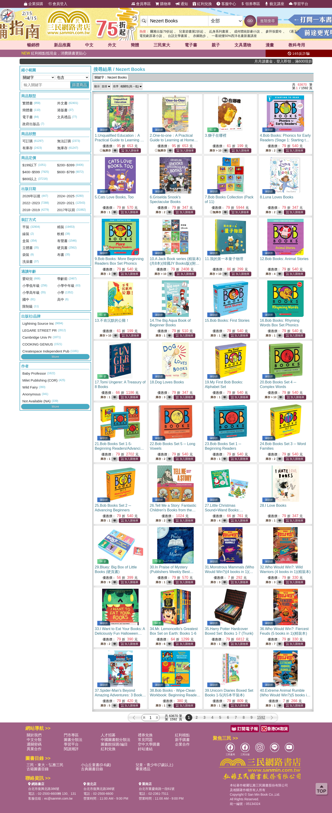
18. (167, 382)
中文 (89, 45)
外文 (112, 45)
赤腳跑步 (199, 36)
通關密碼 (34, 744)
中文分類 (34, 740)
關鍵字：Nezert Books (111, 77)
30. (171, 571)
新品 (62, 45)
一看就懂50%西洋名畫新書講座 (234, 36)
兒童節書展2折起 (191, 31)
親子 (216, 45)
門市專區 (71, 735)
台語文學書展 (177, 36)
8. (276, 197)
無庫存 (105, 151)
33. (120, 633)
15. (227, 320)
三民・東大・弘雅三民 (45, 765)
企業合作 (182, 744)
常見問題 (145, 740)
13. (112, 320)
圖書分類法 (73, 740)
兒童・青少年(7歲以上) (154, 765)
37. (120, 695)
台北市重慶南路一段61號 (157, 789)
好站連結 (145, 749)
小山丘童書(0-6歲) (96, 765)
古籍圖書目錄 (38, 769)
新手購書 (182, 740)
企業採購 (33, 4)
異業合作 (34, 749)
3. (215, 135)
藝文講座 (274, 4)
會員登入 (57, 4)
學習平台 (298, 4)
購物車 (163, 4)
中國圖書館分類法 (115, 740)
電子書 (191, 45)
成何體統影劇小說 (247, 31)
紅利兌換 (202, 4)
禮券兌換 (145, 735)
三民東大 (162, 45)
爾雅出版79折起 (161, 31)
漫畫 (270, 45)
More (55, 356)
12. (284, 259)
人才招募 (108, 735)
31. (229, 571)
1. (119, 140)
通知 (182, 4)
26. (173, 510)
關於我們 (34, 735)
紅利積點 (182, 735)
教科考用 (296, 45)
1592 (261, 717)
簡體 (135, 45)
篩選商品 (79, 85)
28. (273, 505)
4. (285, 140)
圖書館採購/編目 (114, 744)
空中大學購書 (149, 744)
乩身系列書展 (218, 31)
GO (250, 21)
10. (175, 263)
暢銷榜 (33, 45)
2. (174, 140)
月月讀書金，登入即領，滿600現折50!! (297, 61)
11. (224, 259)
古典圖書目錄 (92, 769)
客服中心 (226, 4)
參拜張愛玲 (274, 31)
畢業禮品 (143, 769)
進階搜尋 (267, 21)
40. (285, 695)
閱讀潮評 (71, 749)
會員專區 (141, 4)
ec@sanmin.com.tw (58, 798)
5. (114, 197)
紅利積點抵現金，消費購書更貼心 (53, 53)
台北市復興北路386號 (43, 789)
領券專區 (250, 4)
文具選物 (242, 45)
